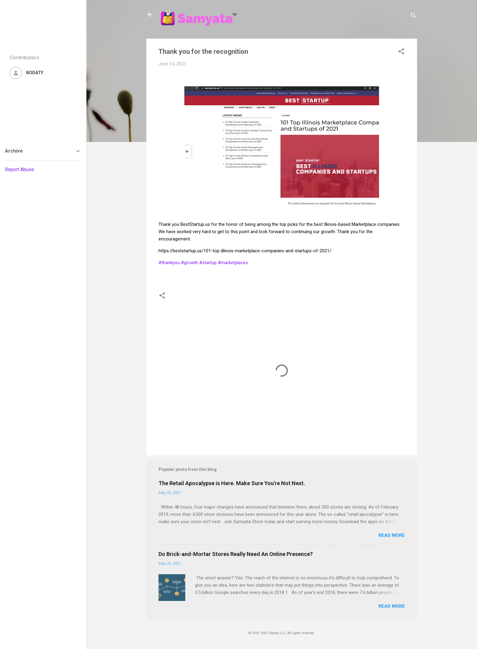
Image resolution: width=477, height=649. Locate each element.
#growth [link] (189, 262)
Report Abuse (19, 169)
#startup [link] (208, 262)
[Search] (413, 16)
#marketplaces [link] (233, 262)
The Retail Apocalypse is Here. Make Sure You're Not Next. (231, 483)
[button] (401, 52)
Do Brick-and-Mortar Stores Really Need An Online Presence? (235, 554)
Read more (391, 535)
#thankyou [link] (169, 262)
